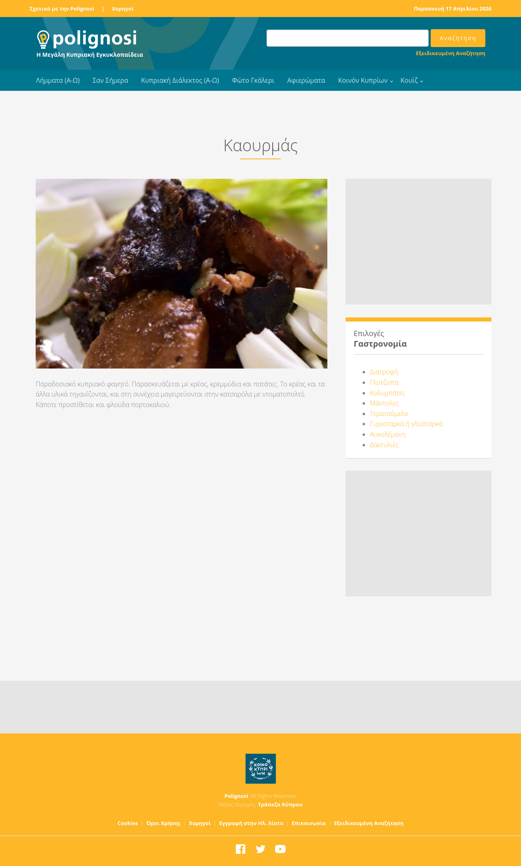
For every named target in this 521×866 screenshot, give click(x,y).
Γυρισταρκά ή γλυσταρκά (406, 423)
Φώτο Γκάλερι (253, 80)
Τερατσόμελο (389, 413)
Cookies (127, 823)
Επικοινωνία (309, 823)
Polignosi (236, 796)
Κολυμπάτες (387, 392)
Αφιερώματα (306, 80)
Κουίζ (409, 80)
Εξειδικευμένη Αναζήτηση (450, 53)
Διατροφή (384, 371)
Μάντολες (384, 403)
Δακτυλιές (384, 444)
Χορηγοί (123, 8)
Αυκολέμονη (388, 434)
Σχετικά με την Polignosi (62, 8)
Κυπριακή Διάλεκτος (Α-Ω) (180, 80)
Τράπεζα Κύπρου (280, 804)
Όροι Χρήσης (163, 823)
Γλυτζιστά (384, 382)
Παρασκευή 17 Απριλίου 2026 (452, 8)
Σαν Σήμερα (110, 80)
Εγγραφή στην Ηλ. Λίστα (251, 823)
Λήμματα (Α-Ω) (58, 80)
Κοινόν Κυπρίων (363, 80)
